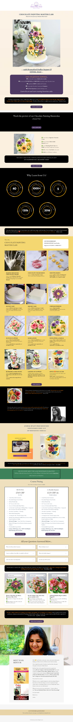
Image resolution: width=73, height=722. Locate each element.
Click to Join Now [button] (36, 384)
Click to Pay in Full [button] (20, 534)
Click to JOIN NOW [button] (36, 127)
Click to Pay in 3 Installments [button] (53, 534)
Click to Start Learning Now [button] (36, 621)
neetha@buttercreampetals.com (44, 713)
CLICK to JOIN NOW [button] (36, 106)
